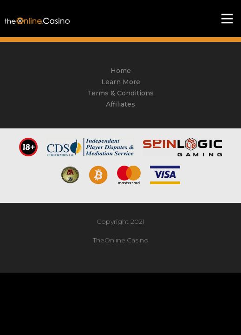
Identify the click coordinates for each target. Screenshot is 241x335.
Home (121, 71)
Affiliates (120, 104)
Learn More (120, 82)
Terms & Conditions (120, 93)
